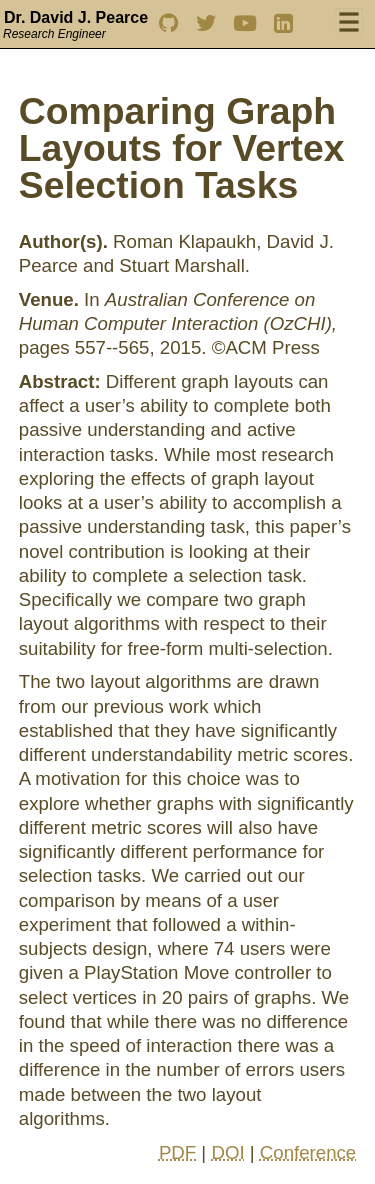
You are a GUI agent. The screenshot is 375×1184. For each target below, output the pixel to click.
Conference (308, 1152)
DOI (227, 1152)
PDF (177, 1152)
